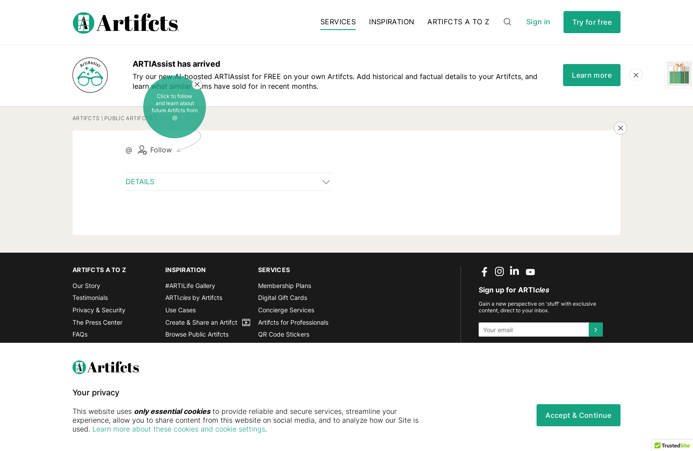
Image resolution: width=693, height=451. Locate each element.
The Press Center (97, 322)
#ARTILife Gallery (190, 285)
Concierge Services (286, 310)
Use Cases (180, 310)
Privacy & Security (99, 310)
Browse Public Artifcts (196, 334)
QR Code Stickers (283, 334)
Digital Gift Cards (282, 297)
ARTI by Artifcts (193, 297)
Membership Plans (284, 285)
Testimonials (90, 297)
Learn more (592, 75)
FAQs (80, 334)
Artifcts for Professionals (293, 322)
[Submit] (596, 329)
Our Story (86, 285)
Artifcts (85, 118)
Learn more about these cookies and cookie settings (178, 428)
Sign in (538, 22)
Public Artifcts (128, 118)
